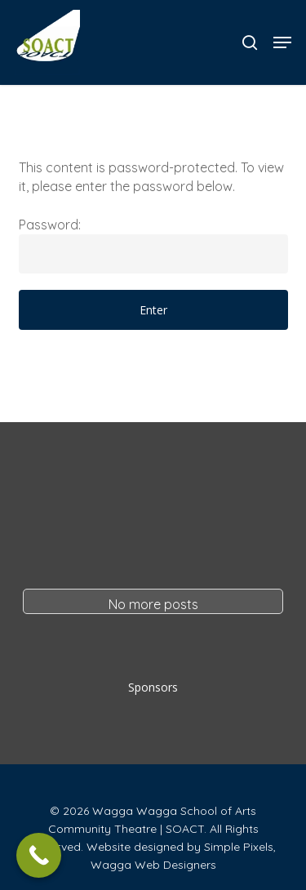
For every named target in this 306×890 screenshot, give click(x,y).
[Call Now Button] (38, 855)
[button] (282, 42)
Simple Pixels (238, 846)
